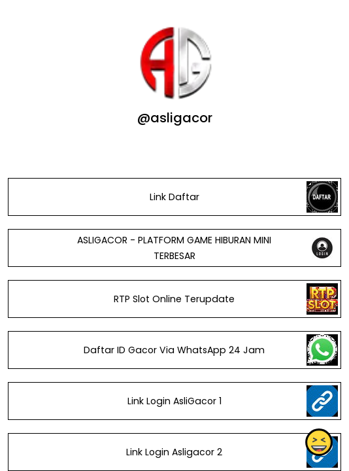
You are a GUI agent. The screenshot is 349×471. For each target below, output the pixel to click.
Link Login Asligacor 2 (174, 452)
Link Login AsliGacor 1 (174, 401)
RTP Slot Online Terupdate (174, 298)
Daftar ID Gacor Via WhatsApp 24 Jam (174, 350)
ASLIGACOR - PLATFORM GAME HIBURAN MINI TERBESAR (174, 248)
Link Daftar (174, 196)
